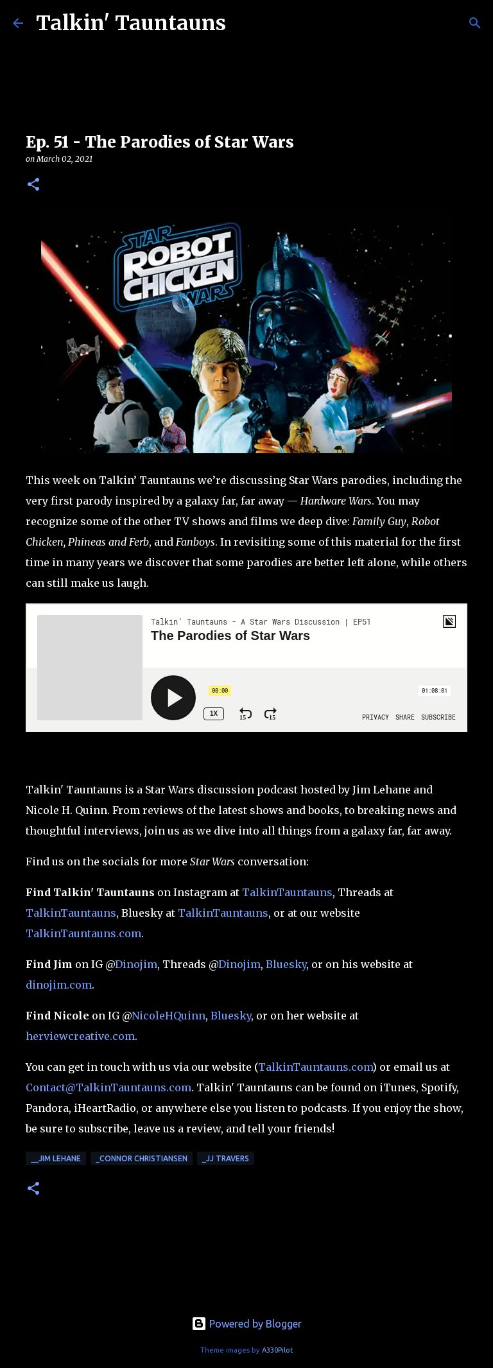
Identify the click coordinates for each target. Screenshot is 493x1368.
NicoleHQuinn (168, 1015)
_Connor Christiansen (141, 1158)
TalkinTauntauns (287, 892)
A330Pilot (277, 1350)
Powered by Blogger (246, 1323)
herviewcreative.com (80, 1036)
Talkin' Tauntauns (131, 23)
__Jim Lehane (56, 1158)
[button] (33, 185)
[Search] (475, 23)
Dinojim (136, 964)
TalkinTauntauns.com (83, 933)
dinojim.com (59, 984)
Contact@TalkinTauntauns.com (108, 1087)
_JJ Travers (225, 1158)
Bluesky (286, 964)
